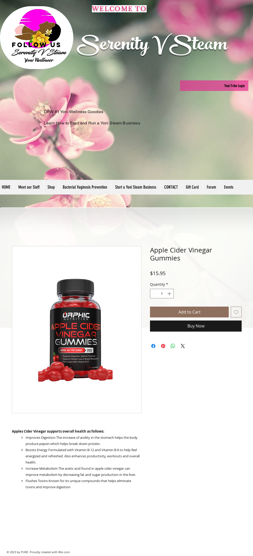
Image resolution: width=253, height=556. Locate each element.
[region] (36, 37)
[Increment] (170, 293)
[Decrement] (154, 293)
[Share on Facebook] (153, 346)
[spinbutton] (162, 293)
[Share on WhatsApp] (173, 346)
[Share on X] (183, 346)
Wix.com (64, 552)
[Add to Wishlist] (236, 312)
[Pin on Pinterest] (163, 346)
